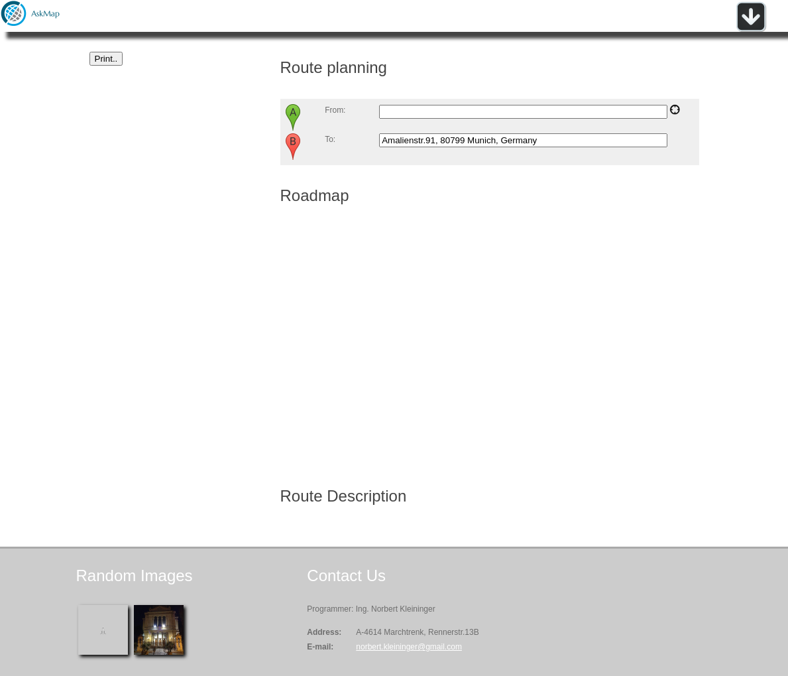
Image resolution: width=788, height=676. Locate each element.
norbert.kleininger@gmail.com (409, 646)
